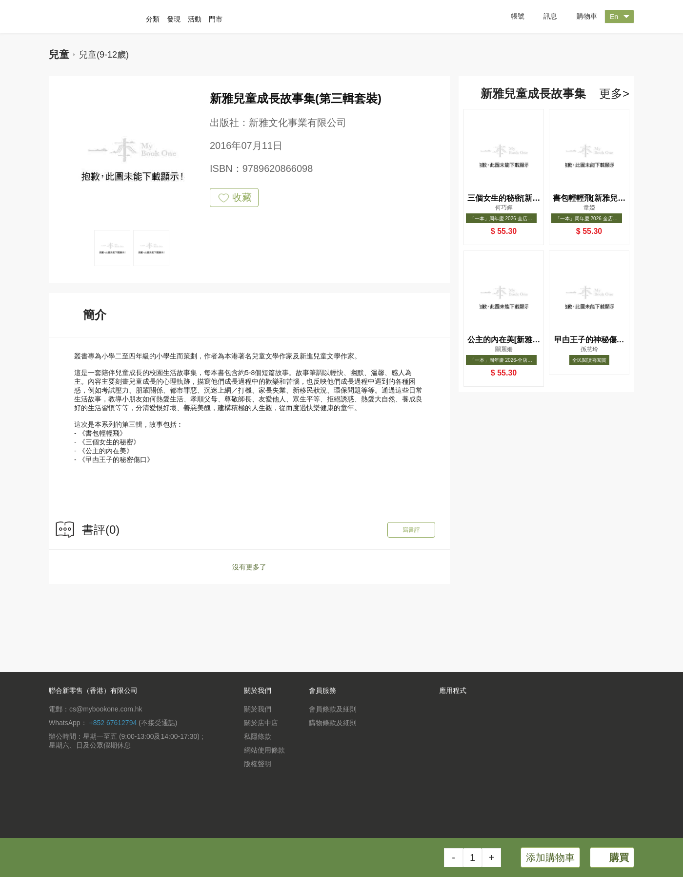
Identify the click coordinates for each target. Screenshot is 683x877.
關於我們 (257, 709)
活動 (194, 19)
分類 (153, 19)
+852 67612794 (113, 723)
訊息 (543, 16)
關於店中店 (261, 723)
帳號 (510, 16)
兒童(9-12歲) (104, 55)
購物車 (579, 17)
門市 (215, 19)
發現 (174, 19)
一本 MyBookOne (101, 16)
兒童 (59, 54)
